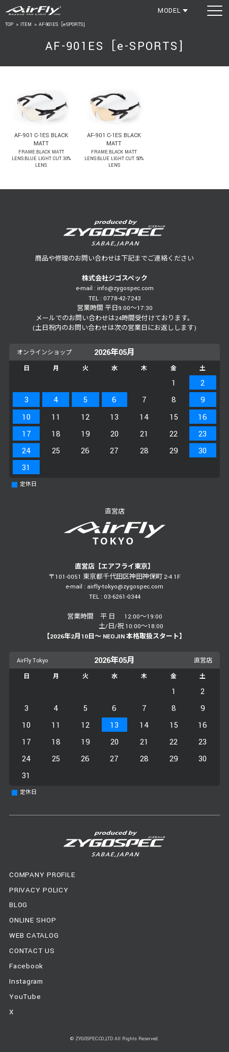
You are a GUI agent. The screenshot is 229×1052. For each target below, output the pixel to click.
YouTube (25, 997)
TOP (9, 24)
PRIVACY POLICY (39, 890)
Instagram (26, 981)
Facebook (26, 966)
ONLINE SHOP (32, 920)
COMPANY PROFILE (42, 875)
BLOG (18, 905)
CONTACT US (32, 951)
